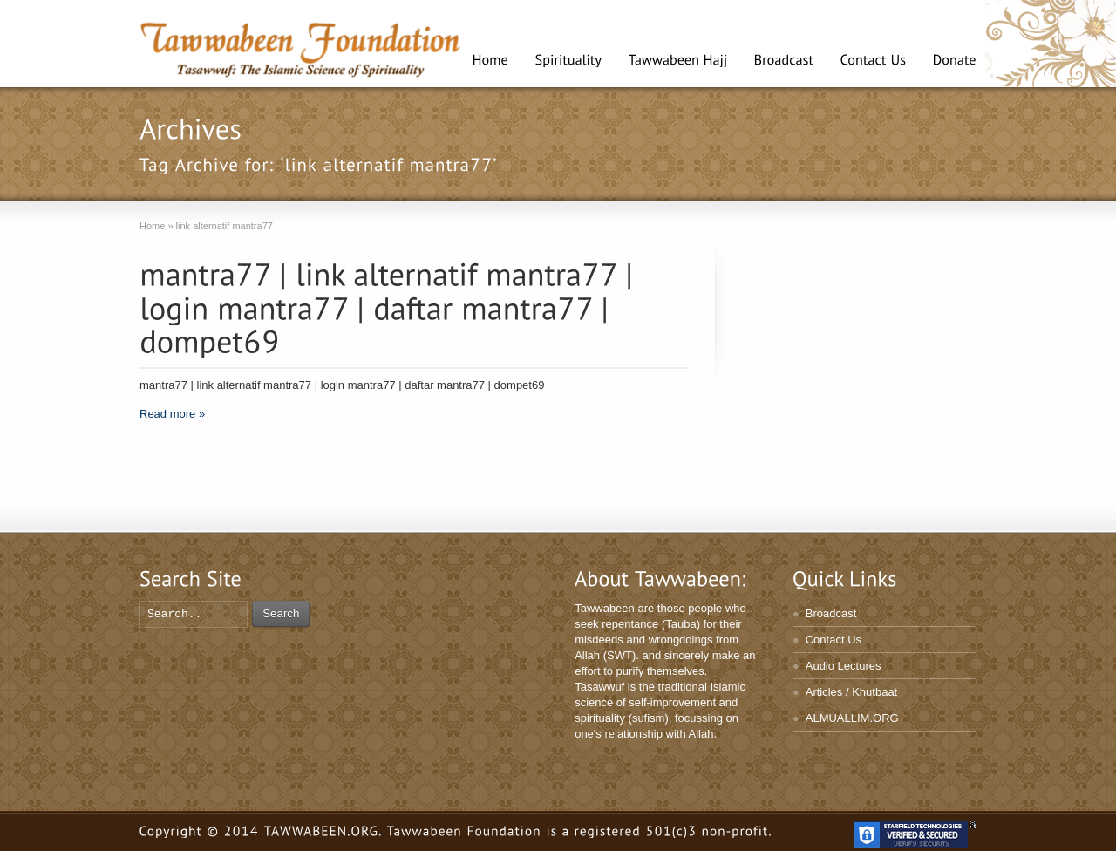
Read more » (172, 413)
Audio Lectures (843, 665)
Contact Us (833, 639)
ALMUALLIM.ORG (852, 718)
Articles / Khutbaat (852, 691)
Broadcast (831, 613)
